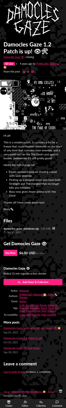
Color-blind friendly (29, 314)
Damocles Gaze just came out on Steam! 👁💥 (32, 328)
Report (51, 391)
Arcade (29, 305)
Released (24, 290)
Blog (25, 395)
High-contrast (48, 314)
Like (9, 63)
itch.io (6, 391)
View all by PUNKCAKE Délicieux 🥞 (29, 391)
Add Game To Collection (33, 282)
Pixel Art (23, 308)
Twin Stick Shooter (46, 311)
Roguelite (35, 308)
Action (23, 301)
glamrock (52, 305)
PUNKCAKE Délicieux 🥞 (32, 294)
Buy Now (10, 252)
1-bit (21, 305)
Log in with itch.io (15, 371)
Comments (57, 403)
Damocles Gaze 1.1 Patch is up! (23, 338)
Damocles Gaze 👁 (14, 57)
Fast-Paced (40, 305)
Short (44, 308)
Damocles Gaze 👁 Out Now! (22, 347)
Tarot (51, 308)
